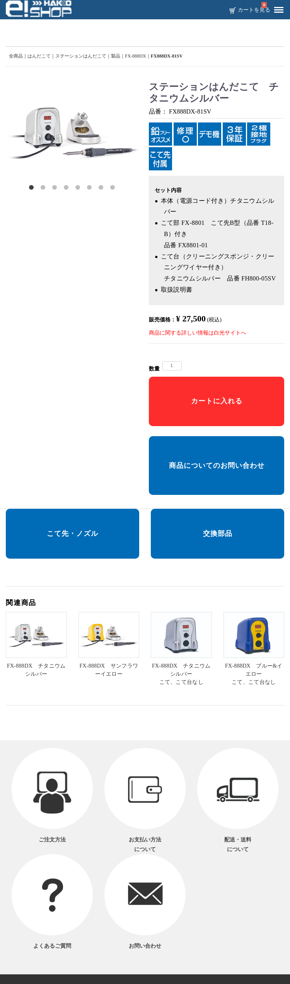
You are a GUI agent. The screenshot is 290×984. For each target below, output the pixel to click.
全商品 (16, 56)
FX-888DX (135, 56)
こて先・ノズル (72, 533)
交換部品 (217, 533)
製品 (115, 56)
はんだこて (39, 56)
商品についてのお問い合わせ (216, 465)
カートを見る (254, 10)
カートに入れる (216, 401)
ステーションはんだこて (80, 56)
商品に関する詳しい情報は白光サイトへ (197, 333)
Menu (276, 6)
